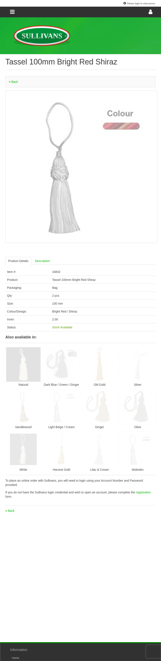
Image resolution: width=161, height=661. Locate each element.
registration (143, 492)
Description (42, 261)
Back (13, 81)
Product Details (18, 261)
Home (15, 658)
